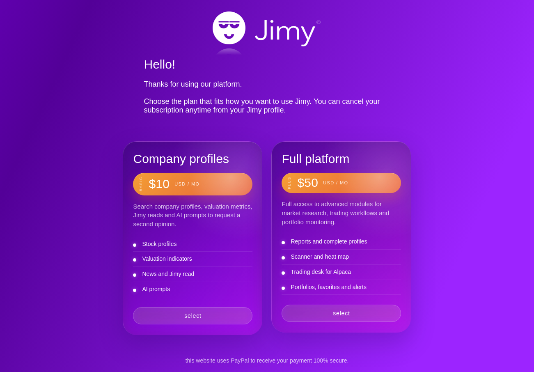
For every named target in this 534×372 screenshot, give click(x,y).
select (192, 315)
